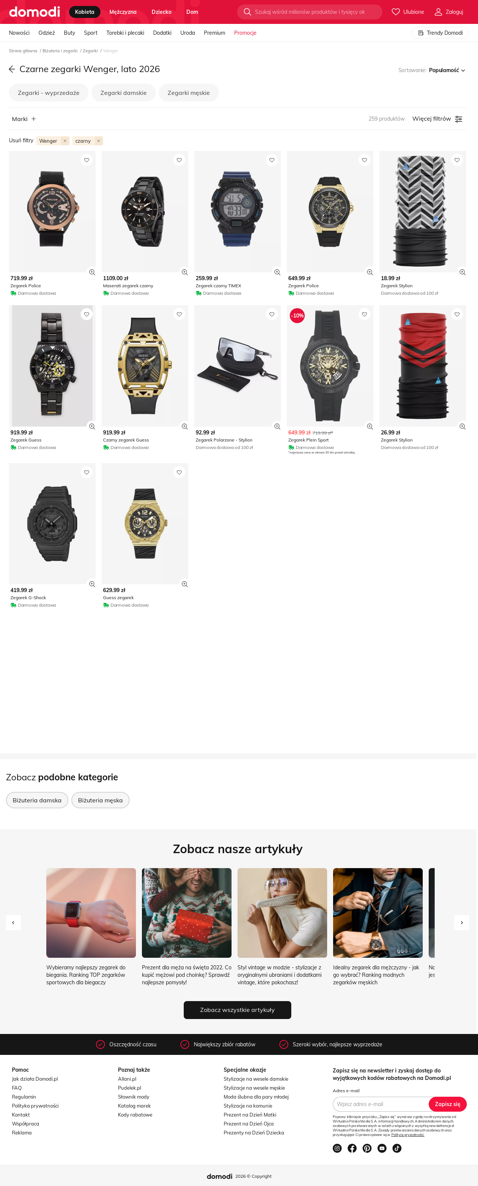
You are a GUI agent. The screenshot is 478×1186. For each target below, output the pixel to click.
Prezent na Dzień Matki (250, 1115)
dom (192, 12)
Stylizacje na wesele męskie (254, 1088)
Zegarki (91, 50)
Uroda (187, 33)
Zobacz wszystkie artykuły (237, 1009)
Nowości (19, 33)
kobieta (84, 12)
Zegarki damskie (123, 92)
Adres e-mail (346, 1090)
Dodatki (162, 33)
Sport (90, 33)
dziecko (161, 12)
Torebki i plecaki (125, 33)
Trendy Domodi (440, 33)
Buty (69, 33)
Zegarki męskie (189, 92)
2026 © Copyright (253, 1176)
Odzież (46, 33)
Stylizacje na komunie (248, 1106)
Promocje (245, 33)
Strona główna (23, 50)
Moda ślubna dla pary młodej (256, 1097)
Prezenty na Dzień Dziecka (254, 1133)
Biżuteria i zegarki (61, 50)
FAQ (17, 1088)
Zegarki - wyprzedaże (49, 92)
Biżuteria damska (37, 800)
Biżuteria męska (100, 800)
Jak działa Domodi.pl (35, 1079)
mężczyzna (123, 12)
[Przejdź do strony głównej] (34, 11)
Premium (214, 33)
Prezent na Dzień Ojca (249, 1124)
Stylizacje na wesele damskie (256, 1079)
